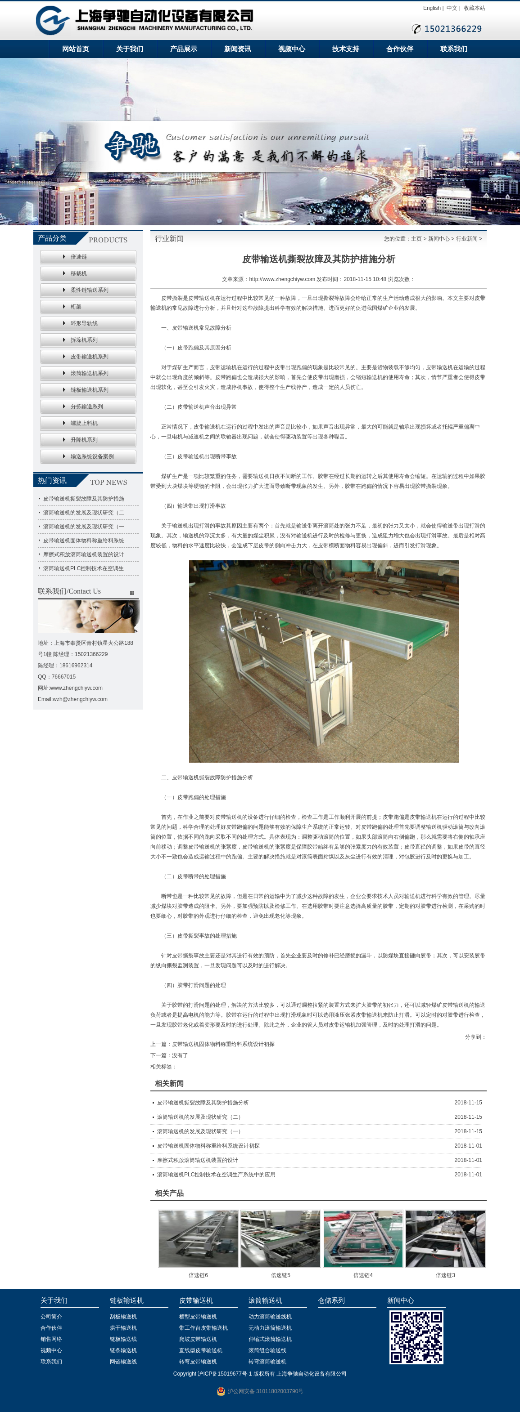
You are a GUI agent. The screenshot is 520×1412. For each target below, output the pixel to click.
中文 (452, 8)
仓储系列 (331, 1300)
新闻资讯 (237, 49)
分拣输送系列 (87, 406)
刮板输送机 (123, 1317)
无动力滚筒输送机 (270, 1328)
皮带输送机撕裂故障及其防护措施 (83, 499)
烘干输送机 (123, 1328)
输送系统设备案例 (92, 456)
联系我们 (453, 49)
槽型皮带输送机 (198, 1317)
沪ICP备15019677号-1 (225, 1374)
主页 (416, 239)
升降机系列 (84, 440)
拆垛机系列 (84, 340)
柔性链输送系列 (90, 290)
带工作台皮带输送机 (203, 1328)
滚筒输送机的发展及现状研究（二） (200, 1117)
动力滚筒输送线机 (270, 1317)
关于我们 (129, 49)
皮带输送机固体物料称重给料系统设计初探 (223, 1044)
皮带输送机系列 (90, 356)
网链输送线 (123, 1361)
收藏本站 (474, 8)
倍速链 (79, 257)
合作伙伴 (399, 49)
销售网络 (51, 1339)
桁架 (76, 307)
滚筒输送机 (265, 1300)
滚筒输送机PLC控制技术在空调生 (83, 568)
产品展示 (183, 49)
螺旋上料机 (84, 423)
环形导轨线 (84, 323)
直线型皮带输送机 (200, 1350)
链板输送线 (123, 1339)
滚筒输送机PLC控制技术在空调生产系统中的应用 (216, 1174)
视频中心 (291, 49)
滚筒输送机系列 (90, 373)
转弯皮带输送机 (198, 1361)
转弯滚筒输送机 (267, 1361)
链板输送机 (127, 1300)
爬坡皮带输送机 (198, 1339)
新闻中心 (439, 239)
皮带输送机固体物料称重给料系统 (83, 540)
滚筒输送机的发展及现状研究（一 (83, 526)
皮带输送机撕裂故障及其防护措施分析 (203, 1102)
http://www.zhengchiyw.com (282, 279)
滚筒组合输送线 (267, 1350)
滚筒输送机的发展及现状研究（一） (200, 1131)
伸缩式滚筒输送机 (270, 1339)
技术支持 (345, 49)
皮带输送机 (196, 1300)
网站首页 (75, 49)
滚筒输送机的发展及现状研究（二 (83, 512)
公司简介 (51, 1317)
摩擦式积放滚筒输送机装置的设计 (83, 554)
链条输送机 (123, 1350)
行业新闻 (467, 239)
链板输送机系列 (90, 390)
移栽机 (79, 273)
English (432, 8)
